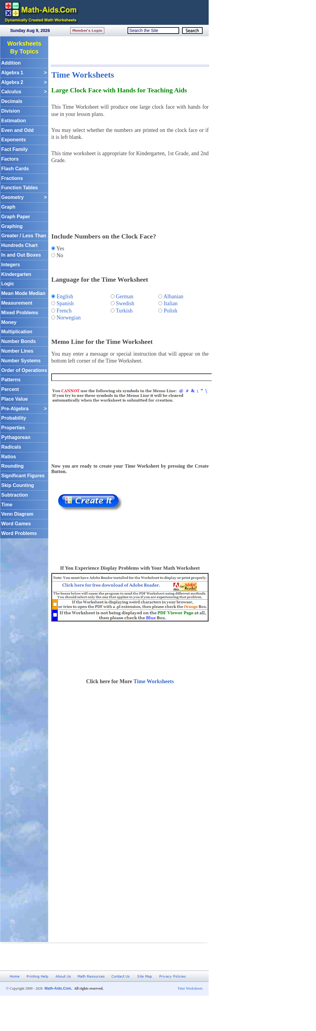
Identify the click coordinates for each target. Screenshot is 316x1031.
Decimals (11, 101)
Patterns (11, 379)
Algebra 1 (24, 73)
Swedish (125, 303)
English (65, 296)
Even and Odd (17, 130)
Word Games (16, 523)
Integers (10, 264)
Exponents (13, 139)
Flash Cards (15, 168)
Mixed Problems (19, 312)
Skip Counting (17, 485)
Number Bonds (18, 341)
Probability (13, 418)
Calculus (24, 92)
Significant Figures (23, 475)
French (64, 311)
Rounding (12, 466)
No (59, 255)
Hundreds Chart (19, 245)
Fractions (12, 178)
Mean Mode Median (23, 293)
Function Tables (19, 187)
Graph (8, 207)
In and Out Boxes (21, 255)
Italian (171, 303)
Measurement (16, 303)
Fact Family (14, 149)
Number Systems (21, 360)
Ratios (8, 456)
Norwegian (69, 318)
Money (9, 322)
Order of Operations (24, 370)
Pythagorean (15, 437)
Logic (7, 283)
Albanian (173, 296)
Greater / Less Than (23, 235)
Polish (170, 311)
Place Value (14, 399)
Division (10, 111)
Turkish (124, 311)
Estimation (13, 120)
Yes (59, 248)
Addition (11, 63)
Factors (10, 159)
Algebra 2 (24, 82)
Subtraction (14, 495)
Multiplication (16, 331)
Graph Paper (15, 216)
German (124, 296)
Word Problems (19, 533)
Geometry (24, 197)
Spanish (65, 303)
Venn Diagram (17, 514)
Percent (10, 389)
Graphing (12, 226)
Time (6, 504)
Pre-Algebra (24, 409)
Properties (13, 427)
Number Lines (17, 351)
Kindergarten (16, 274)
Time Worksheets (82, 74)
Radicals (11, 447)
